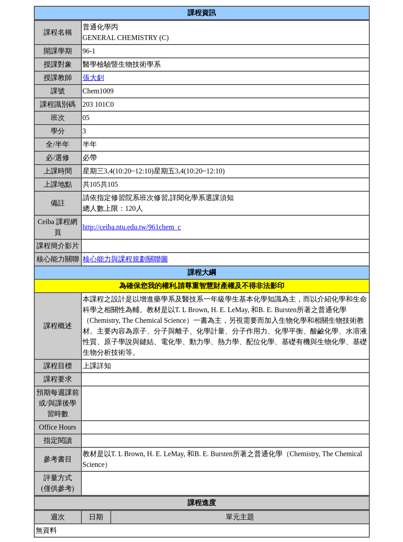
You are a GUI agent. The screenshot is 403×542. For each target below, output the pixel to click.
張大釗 (93, 77)
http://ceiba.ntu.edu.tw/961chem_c (132, 227)
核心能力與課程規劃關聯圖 (125, 259)
